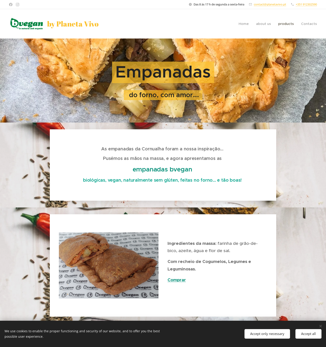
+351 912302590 (306, 4)
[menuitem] (244, 23)
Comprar (177, 280)
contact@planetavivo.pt (270, 4)
